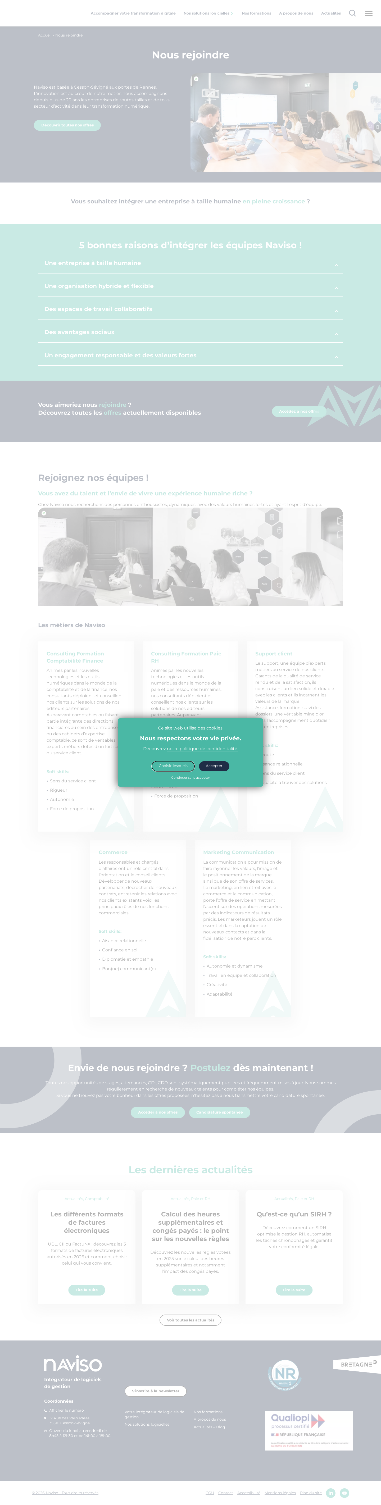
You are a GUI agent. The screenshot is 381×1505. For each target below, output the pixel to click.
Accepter (214, 765)
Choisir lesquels (173, 765)
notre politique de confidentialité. (202, 748)
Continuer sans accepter (190, 777)
